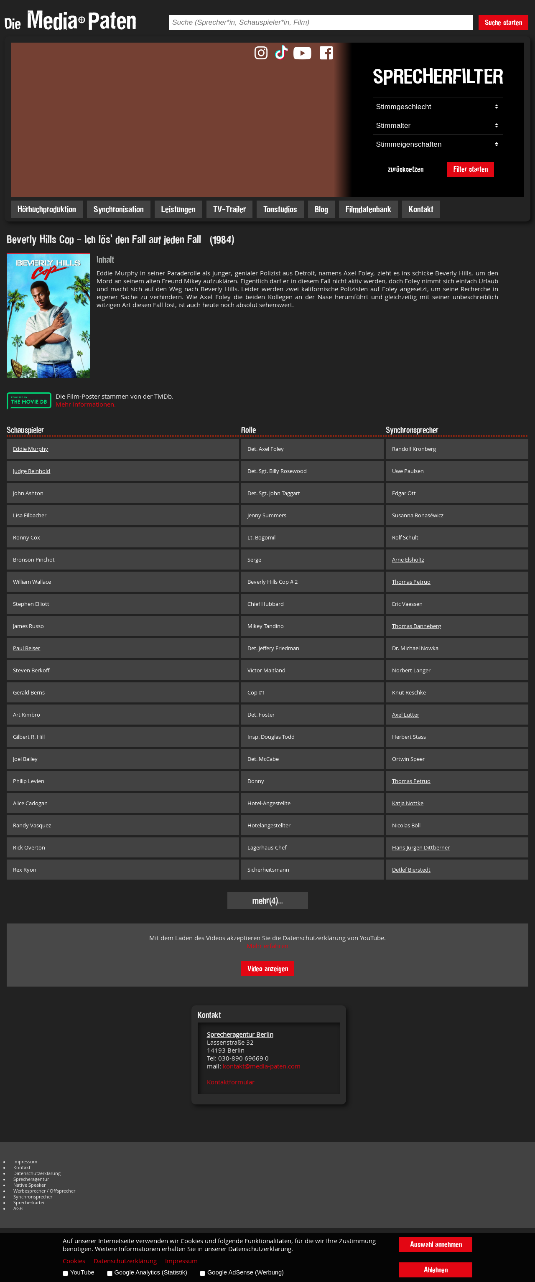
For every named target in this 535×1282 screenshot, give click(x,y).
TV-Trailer (229, 209)
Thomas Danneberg (416, 626)
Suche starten (503, 22)
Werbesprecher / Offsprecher (44, 1191)
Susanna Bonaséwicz (417, 515)
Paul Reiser (26, 648)
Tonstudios (280, 209)
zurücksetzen (405, 169)
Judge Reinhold (31, 471)
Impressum (25, 1162)
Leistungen (178, 209)
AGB (18, 1208)
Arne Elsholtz (408, 559)
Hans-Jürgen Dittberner (421, 847)
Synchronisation (119, 209)
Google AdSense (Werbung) (245, 1272)
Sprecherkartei (28, 1203)
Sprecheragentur (31, 1179)
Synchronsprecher (32, 1197)
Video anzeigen (267, 968)
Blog (321, 209)
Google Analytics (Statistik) (151, 1272)
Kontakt (421, 209)
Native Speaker (29, 1185)
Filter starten (470, 169)
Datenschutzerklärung (37, 1173)
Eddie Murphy (30, 449)
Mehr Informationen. (86, 404)
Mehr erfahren (267, 946)
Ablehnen (436, 1269)
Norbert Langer (411, 670)
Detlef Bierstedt (411, 869)
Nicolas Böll (406, 825)
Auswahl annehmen (436, 1244)
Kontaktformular (231, 1082)
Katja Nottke (407, 803)
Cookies (74, 1261)
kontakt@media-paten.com (262, 1066)
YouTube (82, 1272)
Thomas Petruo (411, 581)
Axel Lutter (405, 714)
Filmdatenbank (368, 209)
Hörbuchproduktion (47, 209)
